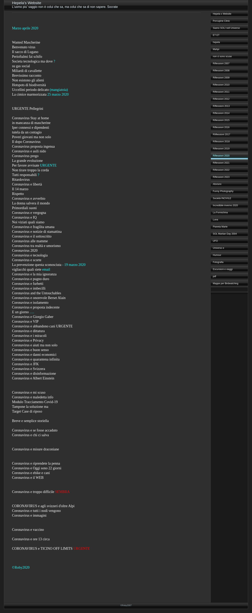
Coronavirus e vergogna (29, 213)
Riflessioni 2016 (221, 127)
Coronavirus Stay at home (30, 118)
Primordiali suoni (24, 208)
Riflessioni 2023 (221, 177)
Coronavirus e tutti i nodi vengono (36, 511)
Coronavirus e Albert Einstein (33, 378)
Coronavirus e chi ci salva (30, 435)
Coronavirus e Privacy (28, 340)
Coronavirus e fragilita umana (33, 227)
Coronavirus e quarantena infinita (35, 359)
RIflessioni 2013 (221, 106)
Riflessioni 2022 (221, 170)
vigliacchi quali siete (26, 269)
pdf (214, 276)
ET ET (216, 35)
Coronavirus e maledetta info (32, 397)
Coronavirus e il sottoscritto (31, 236)
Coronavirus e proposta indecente (35, 307)
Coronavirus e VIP (25, 321)
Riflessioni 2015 (221, 120)
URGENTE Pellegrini (27, 109)
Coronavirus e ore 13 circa (31, 539)
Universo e (218, 248)
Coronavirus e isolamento (30, 303)
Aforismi (217, 184)
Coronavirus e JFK (25, 364)
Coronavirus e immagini (29, 515)
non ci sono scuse (222, 56)
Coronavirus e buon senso (30, 350)
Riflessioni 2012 (221, 99)
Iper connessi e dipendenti (30, 127)
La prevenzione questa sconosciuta (36, 265)
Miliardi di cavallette (27, 71)
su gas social (21, 66)
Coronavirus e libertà (27, 184)
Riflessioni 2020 (221, 155)
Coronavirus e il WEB (28, 478)
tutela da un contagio (27, 132)
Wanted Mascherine (26, 42)
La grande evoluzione (27, 161)
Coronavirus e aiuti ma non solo (34, 345)
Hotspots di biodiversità (29, 85)
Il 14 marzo (20, 189)
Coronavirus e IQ (24, 217)
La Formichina (220, 212)
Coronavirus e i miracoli (29, 336)
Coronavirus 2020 (25, 250)
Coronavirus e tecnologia (30, 255)
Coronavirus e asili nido (29, 151)
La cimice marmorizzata (29, 94)
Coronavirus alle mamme (30, 241)
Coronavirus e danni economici (34, 355)
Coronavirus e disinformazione (34, 373)
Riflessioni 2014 (221, 113)
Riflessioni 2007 (221, 63)
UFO (215, 240)
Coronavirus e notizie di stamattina (37, 232)
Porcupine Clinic (221, 21)
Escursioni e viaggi (223, 269)
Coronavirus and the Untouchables (36, 293)
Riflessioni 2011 (221, 91)
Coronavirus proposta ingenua (33, 146)
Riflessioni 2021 (221, 162)
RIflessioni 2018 (221, 141)
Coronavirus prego (25, 156)
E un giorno (20, 312)
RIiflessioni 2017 (221, 134)
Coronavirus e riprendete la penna (36, 463)
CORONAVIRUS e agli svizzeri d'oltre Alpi (43, 506)
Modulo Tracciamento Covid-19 (35, 402)
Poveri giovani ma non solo (31, 137)
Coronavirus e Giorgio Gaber (32, 317)
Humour (217, 255)
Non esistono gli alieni (28, 80)
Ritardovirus (21, 180)
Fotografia (218, 262)
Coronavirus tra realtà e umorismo (36, 246)
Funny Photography (223, 191)
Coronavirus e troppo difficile (33, 492)
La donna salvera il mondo (31, 203)
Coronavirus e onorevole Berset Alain (39, 298)
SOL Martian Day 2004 (225, 233)
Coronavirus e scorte (26, 260)
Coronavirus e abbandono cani (33, 326)
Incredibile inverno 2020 (225, 205)
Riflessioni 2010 (221, 84)
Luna (215, 219)
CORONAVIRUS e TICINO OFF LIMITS (42, 549)
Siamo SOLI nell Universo (226, 28)
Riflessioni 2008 (221, 70)
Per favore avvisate (25, 165)
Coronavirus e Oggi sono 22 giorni (36, 468)
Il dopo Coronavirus (26, 142)
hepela (216, 42)
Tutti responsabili (24, 175)
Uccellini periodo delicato (30, 90)
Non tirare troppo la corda (30, 170)
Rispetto (18, 194)
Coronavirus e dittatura (28, 331)
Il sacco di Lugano (25, 52)
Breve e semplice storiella (30, 421)
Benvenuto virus (23, 47)
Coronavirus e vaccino (28, 530)
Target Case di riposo (27, 411)
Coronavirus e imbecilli (28, 288)
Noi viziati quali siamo (28, 222)
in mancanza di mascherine (31, 123)
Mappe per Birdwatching (225, 283)
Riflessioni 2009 (221, 77)
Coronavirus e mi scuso (28, 392)
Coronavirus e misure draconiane (35, 449)
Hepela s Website (222, 13)
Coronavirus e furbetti (27, 284)
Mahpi (216, 49)
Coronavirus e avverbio (28, 198)
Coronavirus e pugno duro (30, 279)
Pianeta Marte (220, 226)
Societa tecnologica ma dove (32, 61)
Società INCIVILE (222, 198)
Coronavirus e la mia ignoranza (34, 274)
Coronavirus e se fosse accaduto (34, 430)
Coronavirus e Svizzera (28, 369)
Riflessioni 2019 (221, 148)
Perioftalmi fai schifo (27, 57)
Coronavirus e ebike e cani (31, 473)
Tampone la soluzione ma (30, 407)
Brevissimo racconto (26, 75)
